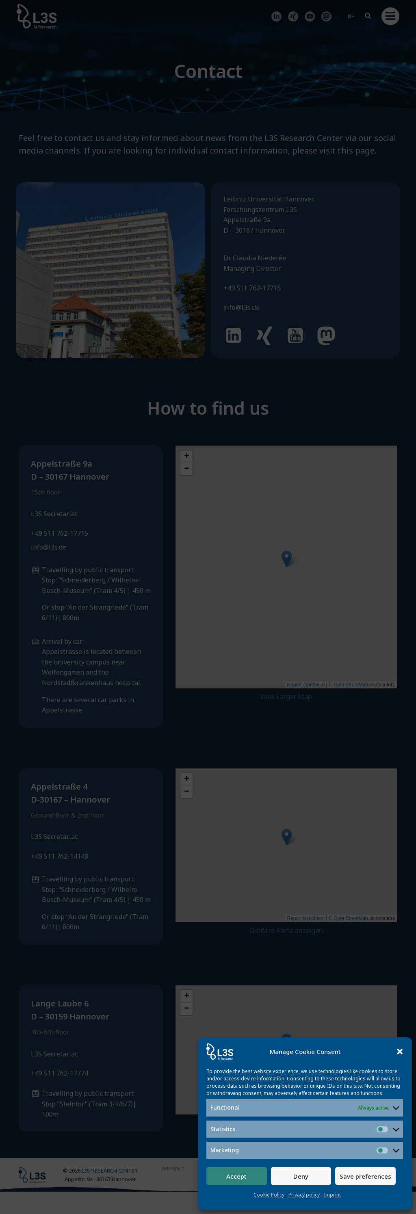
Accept (236, 1176)
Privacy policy (304, 1194)
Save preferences (365, 1176)
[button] (400, 1051)
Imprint (332, 1194)
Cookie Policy (269, 1194)
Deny (300, 1176)
